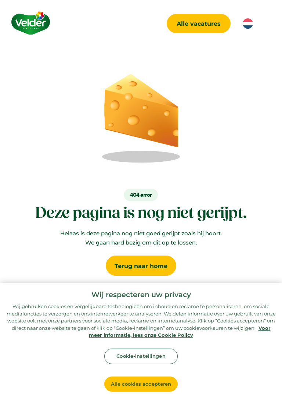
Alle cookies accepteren (141, 384)
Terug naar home (141, 266)
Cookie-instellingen (140, 356)
